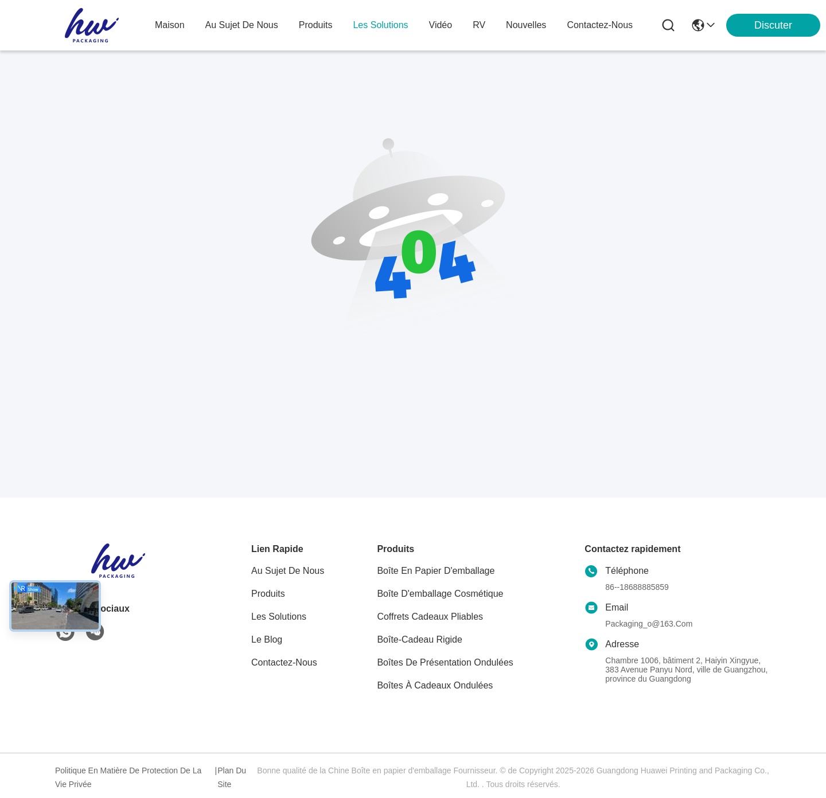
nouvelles (526, 25)
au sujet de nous (241, 25)
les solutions (380, 25)
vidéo (441, 25)
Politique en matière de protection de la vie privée (128, 777)
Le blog (266, 639)
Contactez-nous (284, 662)
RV (479, 25)
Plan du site (231, 777)
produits (316, 25)
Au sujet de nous (287, 571)
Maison (170, 25)
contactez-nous (600, 25)
